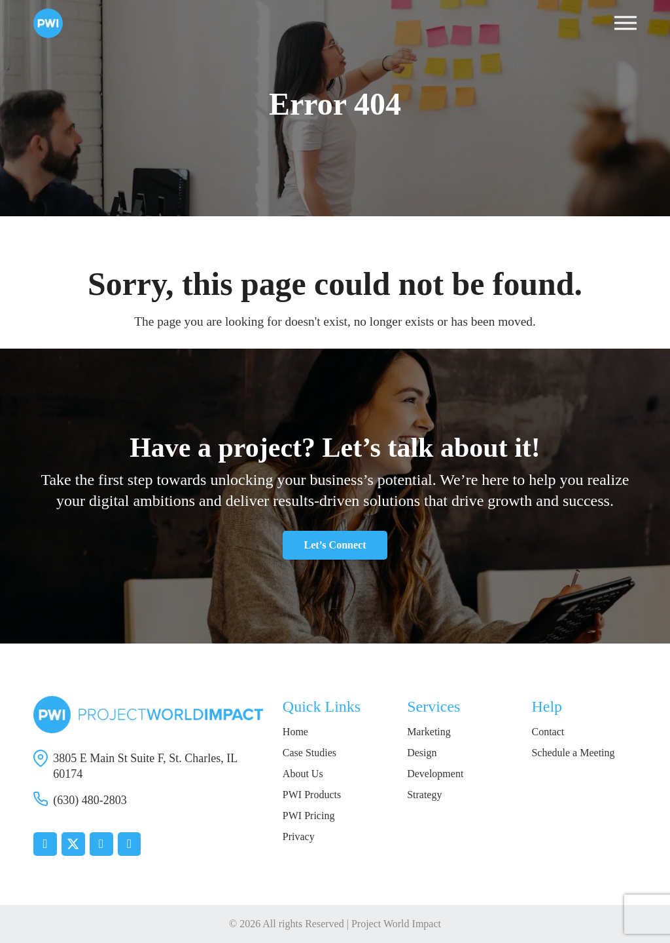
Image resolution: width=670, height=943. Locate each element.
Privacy (299, 836)
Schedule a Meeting (572, 752)
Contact (547, 731)
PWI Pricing (309, 815)
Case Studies (309, 752)
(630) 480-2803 (89, 800)
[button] (625, 23)
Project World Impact (396, 923)
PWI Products (312, 794)
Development (435, 773)
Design (421, 752)
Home (295, 731)
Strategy (424, 794)
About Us (303, 773)
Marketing (429, 731)
